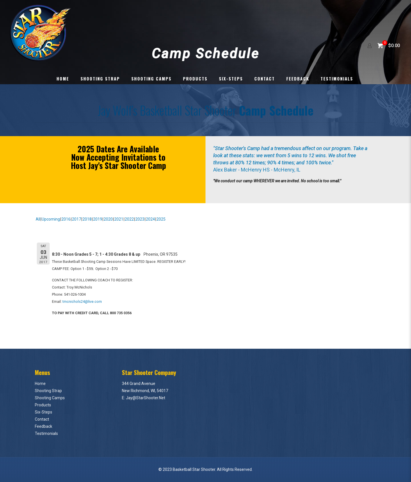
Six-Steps (43, 412)
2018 (87, 219)
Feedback (43, 426)
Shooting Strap (48, 390)
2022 (129, 219)
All (38, 219)
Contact (42, 419)
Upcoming (51, 219)
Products (43, 405)
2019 (97, 219)
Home (40, 383)
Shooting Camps (50, 398)
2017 (76, 219)
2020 (108, 219)
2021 (118, 219)
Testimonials (46, 433)
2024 (150, 219)
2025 (161, 219)
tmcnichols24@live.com (82, 301)
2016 (65, 219)
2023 (139, 219)
